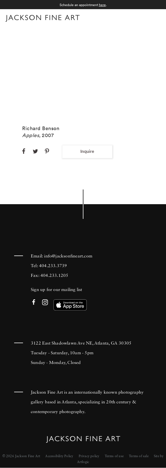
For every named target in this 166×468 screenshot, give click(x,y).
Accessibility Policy (59, 456)
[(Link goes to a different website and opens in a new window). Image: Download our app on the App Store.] (70, 304)
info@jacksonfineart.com (68, 256)
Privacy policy (89, 456)
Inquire (87, 151)
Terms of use (114, 456)
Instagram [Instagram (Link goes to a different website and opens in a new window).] (45, 302)
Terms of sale (139, 456)
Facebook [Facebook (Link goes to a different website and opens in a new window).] (34, 302)
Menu (155, 17)
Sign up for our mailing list (56, 290)
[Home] (43, 19)
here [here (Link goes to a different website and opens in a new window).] (102, 4)
